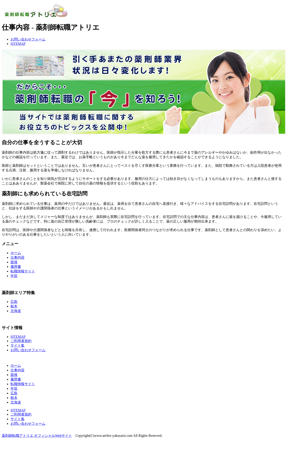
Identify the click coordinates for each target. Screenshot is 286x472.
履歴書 (15, 266)
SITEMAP (17, 44)
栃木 (13, 306)
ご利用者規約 (20, 341)
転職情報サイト (22, 271)
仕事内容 (17, 257)
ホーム (15, 253)
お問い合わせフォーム (27, 39)
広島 (13, 302)
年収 (13, 276)
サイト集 (17, 345)
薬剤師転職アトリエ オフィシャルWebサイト (37, 435)
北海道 (15, 311)
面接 (13, 262)
